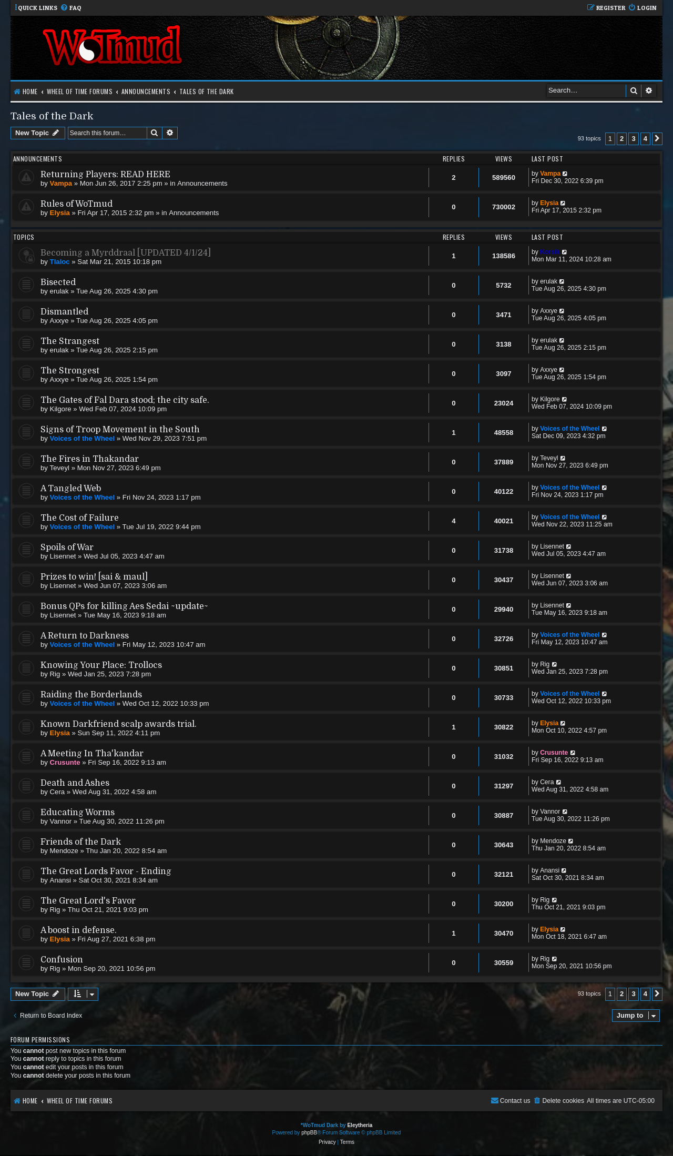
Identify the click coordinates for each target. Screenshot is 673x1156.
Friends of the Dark (80, 842)
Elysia (60, 213)
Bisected (58, 282)
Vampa (61, 183)
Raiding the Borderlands (91, 694)
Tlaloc (60, 262)
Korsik (550, 252)
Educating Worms (77, 812)
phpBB (309, 1132)
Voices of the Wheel (82, 438)
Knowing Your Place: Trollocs (101, 665)
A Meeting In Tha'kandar (92, 753)
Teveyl (59, 468)
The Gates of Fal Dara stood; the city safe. (124, 400)
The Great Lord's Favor (88, 901)
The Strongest (69, 371)
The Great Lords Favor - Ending (105, 871)
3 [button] (633, 139)
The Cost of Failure (79, 518)
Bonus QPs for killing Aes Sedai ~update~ (124, 606)
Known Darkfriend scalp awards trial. (118, 724)
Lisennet (63, 556)
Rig (55, 674)
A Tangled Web (70, 488)
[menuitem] (70, 8)
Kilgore (61, 409)
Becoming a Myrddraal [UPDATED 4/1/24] (125, 253)
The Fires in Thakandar (89, 459)
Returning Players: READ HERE (105, 174)
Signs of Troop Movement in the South (120, 429)
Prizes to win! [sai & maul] (94, 577)
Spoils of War (67, 547)
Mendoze (64, 851)
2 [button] (622, 139)
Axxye (59, 321)
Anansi (60, 880)
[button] (657, 139)
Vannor (61, 821)
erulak (59, 291)
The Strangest (69, 341)
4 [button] (645, 139)
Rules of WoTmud (76, 204)
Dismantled (64, 312)
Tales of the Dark (52, 115)
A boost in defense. (78, 930)
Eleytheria (359, 1125)
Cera (57, 792)
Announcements (202, 183)
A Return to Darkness (84, 636)
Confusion (61, 960)
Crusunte (65, 762)
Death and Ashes (74, 783)
